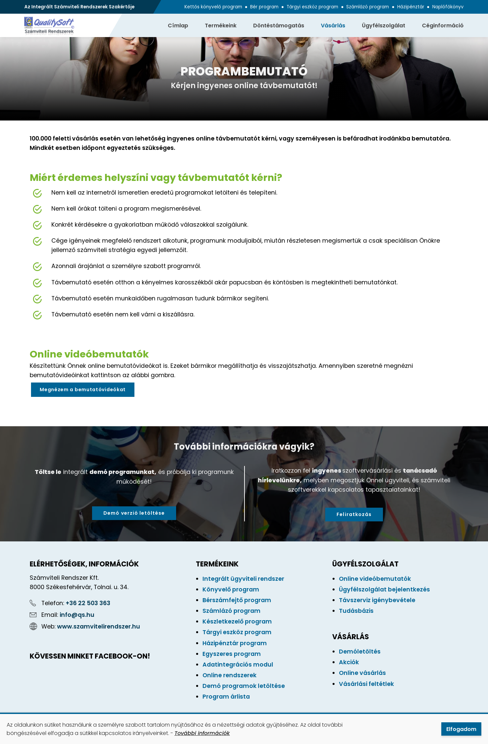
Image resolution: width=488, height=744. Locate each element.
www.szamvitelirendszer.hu (98, 627)
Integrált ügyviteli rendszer (243, 579)
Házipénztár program (234, 643)
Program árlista (226, 697)
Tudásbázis (356, 611)
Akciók (349, 662)
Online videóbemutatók (375, 579)
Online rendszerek (229, 675)
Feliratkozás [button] (354, 514)
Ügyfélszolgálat (383, 25)
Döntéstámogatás (278, 25)
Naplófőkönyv (448, 7)
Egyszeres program (231, 654)
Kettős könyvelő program (213, 7)
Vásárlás (333, 25)
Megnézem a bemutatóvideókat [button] (83, 389)
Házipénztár (410, 7)
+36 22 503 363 (88, 603)
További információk (202, 733)
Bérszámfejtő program (236, 600)
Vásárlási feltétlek (366, 684)
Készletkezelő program (237, 621)
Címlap (178, 25)
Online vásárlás (362, 673)
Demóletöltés (360, 652)
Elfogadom (461, 729)
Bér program (264, 7)
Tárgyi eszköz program (312, 7)
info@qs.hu (77, 615)
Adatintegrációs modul (237, 665)
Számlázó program (367, 7)
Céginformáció (443, 25)
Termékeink (220, 25)
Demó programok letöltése (243, 686)
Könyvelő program (230, 589)
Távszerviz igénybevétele (377, 600)
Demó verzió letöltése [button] (134, 513)
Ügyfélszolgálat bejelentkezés (384, 589)
